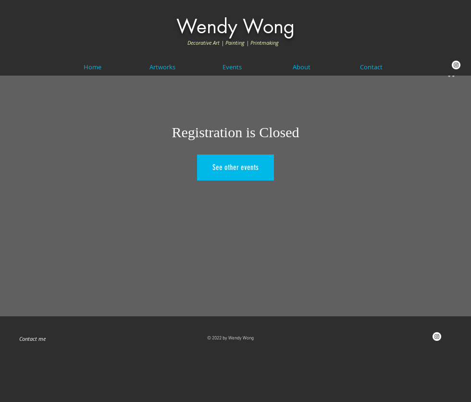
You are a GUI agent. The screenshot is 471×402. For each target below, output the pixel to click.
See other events (235, 167)
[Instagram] (456, 65)
